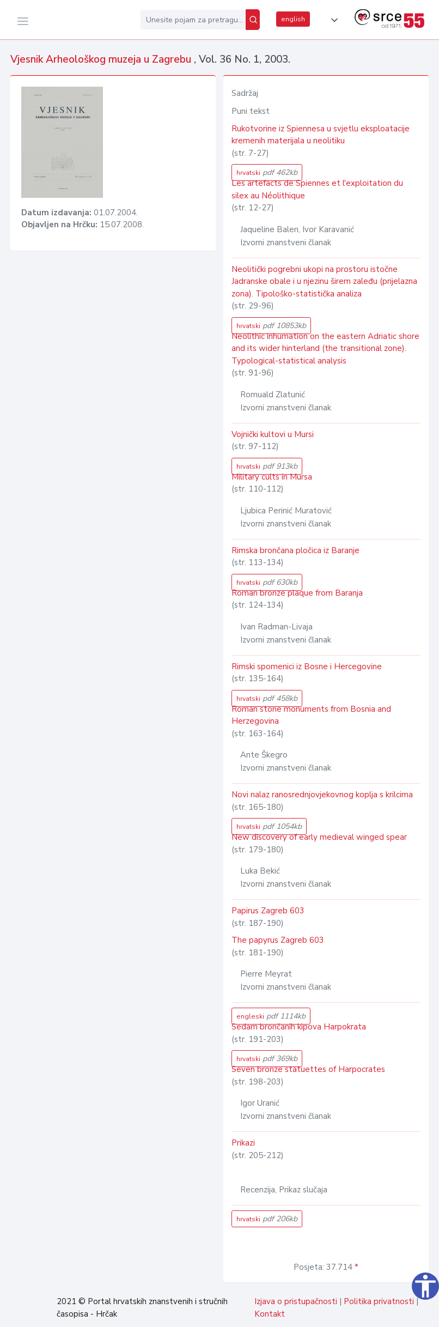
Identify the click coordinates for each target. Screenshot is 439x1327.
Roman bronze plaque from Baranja (297, 592)
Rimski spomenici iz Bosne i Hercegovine (306, 666)
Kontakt (269, 1313)
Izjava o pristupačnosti (295, 1301)
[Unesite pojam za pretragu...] (193, 19)
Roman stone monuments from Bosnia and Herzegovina (311, 715)
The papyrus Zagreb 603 (277, 940)
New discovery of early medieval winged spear (319, 837)
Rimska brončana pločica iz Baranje (295, 550)
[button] (332, 20)
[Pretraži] (253, 19)
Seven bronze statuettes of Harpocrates (308, 1069)
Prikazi (243, 1142)
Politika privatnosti (379, 1301)
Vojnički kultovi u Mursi (272, 434)
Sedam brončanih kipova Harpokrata (298, 1026)
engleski (271, 1016)
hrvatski (266, 172)
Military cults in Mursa (271, 476)
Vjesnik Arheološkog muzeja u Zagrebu (102, 59)
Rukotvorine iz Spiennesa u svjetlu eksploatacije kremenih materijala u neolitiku (320, 135)
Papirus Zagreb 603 (267, 910)
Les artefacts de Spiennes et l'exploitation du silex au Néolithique (317, 189)
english (293, 19)
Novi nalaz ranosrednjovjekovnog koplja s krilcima (322, 794)
